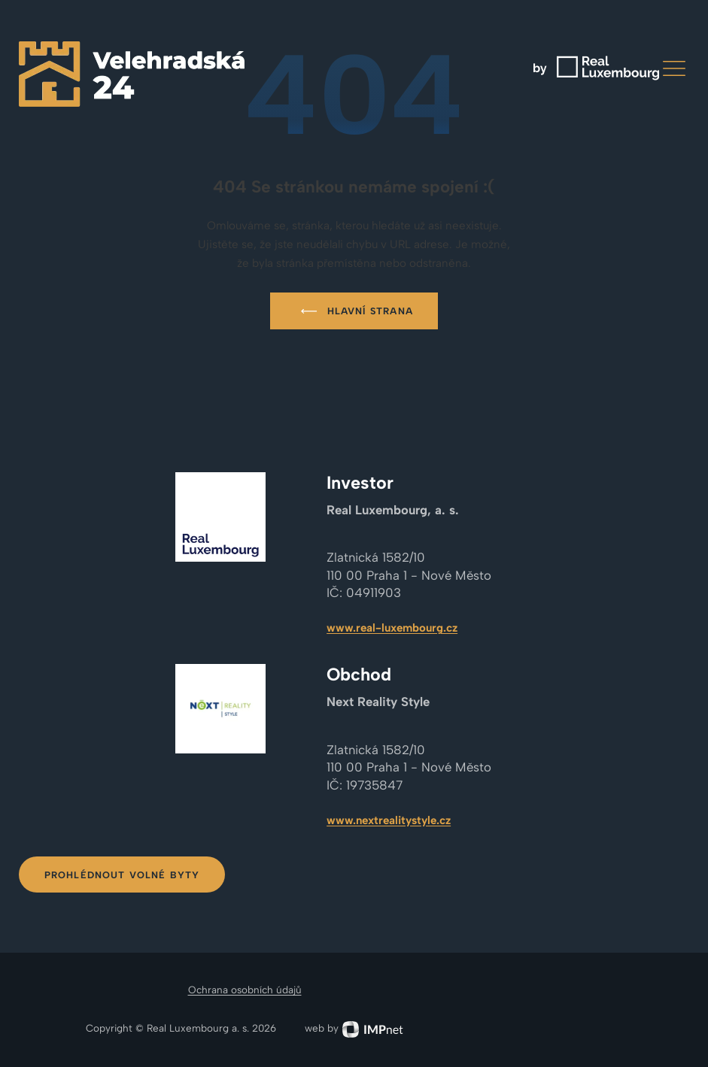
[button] (674, 68)
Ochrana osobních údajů (245, 990)
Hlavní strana (354, 311)
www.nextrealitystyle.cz (389, 820)
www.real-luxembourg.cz (392, 628)
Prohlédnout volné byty (122, 875)
